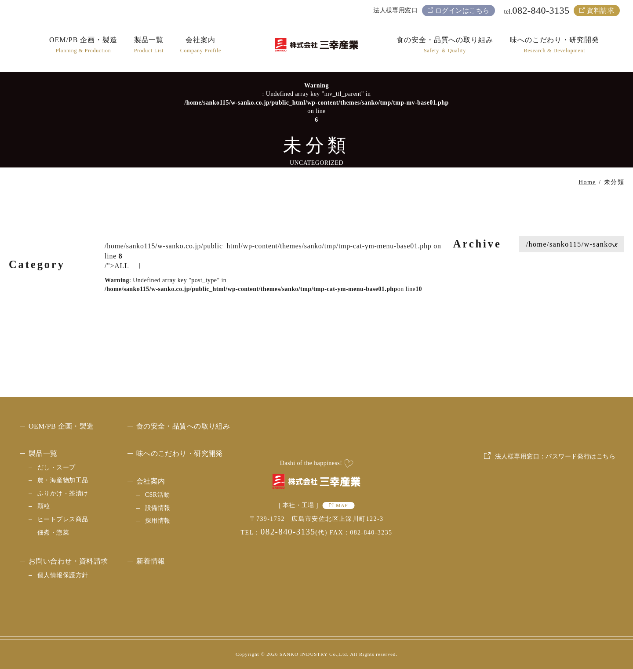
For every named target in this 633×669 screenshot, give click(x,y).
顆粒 (43, 506)
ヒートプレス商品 (62, 519)
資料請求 (600, 10)
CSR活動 (157, 494)
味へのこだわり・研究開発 (179, 453)
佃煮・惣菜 (53, 532)
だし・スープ (56, 467)
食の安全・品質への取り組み (183, 426)
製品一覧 (43, 453)
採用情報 (158, 520)
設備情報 (158, 508)
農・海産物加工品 (62, 480)
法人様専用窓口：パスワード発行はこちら (555, 522)
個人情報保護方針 (62, 575)
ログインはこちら (462, 10)
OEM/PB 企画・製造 (61, 426)
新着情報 (150, 561)
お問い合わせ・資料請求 (68, 561)
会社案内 (150, 481)
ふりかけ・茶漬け (62, 493)
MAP (342, 505)
